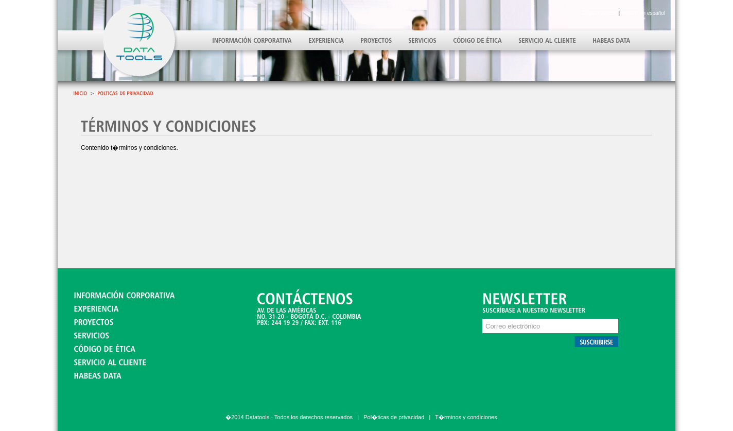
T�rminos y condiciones (466, 417)
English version (599, 13)
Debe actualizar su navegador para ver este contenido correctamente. (554, 346)
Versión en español (643, 13)
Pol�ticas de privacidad (393, 417)
